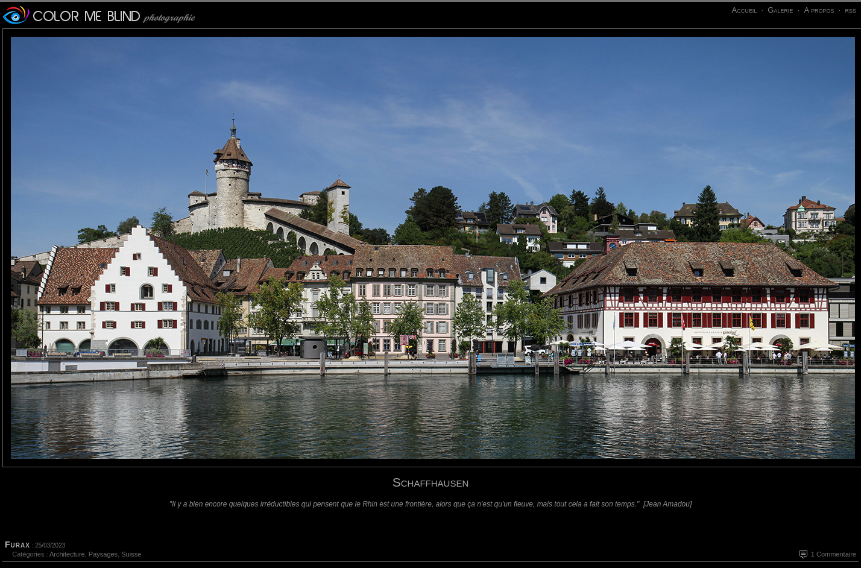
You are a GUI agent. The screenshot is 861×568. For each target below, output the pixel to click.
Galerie (780, 9)
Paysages (103, 554)
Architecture (67, 554)
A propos (819, 9)
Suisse (131, 554)
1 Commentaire (833, 554)
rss (850, 9)
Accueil (744, 9)
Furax (17, 544)
